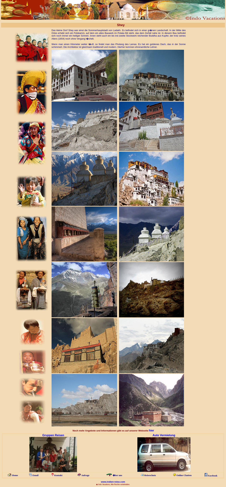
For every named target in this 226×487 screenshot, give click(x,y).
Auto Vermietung (164, 435)
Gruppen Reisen (53, 435)
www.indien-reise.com (113, 481)
